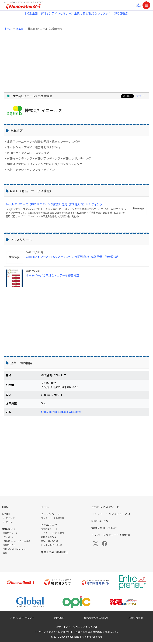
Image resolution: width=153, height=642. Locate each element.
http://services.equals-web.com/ (61, 411)
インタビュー (9, 537)
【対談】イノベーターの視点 (16, 541)
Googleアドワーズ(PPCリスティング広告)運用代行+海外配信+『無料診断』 (73, 256)
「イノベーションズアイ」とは (110, 514)
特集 (5, 553)
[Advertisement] (76, 59)
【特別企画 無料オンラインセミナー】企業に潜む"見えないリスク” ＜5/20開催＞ (77, 13)
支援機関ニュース (49, 529)
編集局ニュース (10, 533)
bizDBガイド (9, 518)
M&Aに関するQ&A (49, 541)
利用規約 (59, 617)
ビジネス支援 (48, 525)
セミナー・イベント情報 (52, 533)
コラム (44, 507)
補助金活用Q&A (48, 537)
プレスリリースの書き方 (52, 518)
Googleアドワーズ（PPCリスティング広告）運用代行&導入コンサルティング (54, 204)
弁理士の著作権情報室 (54, 552)
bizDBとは (8, 522)
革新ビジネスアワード (105, 507)
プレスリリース (50, 514)
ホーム (8, 28)
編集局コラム (9, 545)
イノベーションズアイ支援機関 (110, 535)
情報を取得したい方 (104, 528)
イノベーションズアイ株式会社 (80, 627)
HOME (6, 507)
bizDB (19, 28)
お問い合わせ (135, 617)
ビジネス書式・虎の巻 (51, 545)
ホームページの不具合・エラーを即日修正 (52, 275)
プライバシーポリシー (22, 617)
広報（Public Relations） (15, 549)
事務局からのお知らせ (96, 617)
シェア (140, 96)
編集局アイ (9, 529)
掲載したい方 (99, 521)
